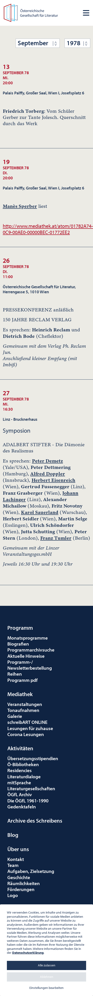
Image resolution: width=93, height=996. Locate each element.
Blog (12, 834)
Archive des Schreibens (34, 820)
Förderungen (20, 889)
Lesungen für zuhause (30, 728)
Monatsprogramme (27, 638)
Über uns (18, 849)
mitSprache (19, 782)
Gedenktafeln (21, 807)
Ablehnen (46, 977)
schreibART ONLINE (27, 722)
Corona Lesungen (25, 734)
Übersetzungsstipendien (32, 758)
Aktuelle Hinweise (26, 656)
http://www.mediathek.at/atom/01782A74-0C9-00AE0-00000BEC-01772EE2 (48, 229)
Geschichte (18, 877)
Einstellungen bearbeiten (46, 988)
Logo (12, 895)
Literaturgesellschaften (31, 788)
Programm (20, 627)
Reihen (14, 674)
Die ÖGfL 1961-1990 (27, 801)
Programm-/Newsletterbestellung (29, 665)
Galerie (14, 716)
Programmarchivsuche (30, 650)
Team (13, 865)
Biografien (18, 644)
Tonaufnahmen (23, 710)
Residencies (19, 770)
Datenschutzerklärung (28, 953)
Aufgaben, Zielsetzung (30, 871)
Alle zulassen (46, 965)
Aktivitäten (20, 748)
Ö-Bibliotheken (23, 764)
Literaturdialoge (24, 776)
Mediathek (20, 694)
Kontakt (15, 859)
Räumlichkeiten (23, 883)
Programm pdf (22, 680)
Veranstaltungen (24, 704)
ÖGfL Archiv (19, 794)
